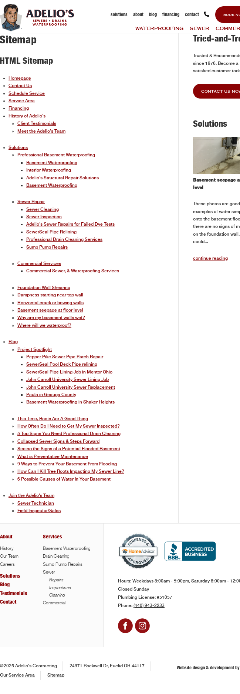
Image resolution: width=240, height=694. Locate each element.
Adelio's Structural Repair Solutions (62, 177)
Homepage (20, 78)
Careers (7, 564)
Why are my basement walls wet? (51, 317)
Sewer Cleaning (42, 209)
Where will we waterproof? (44, 325)
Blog (153, 14)
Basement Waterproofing (51, 162)
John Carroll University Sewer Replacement (70, 387)
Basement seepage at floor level (50, 310)
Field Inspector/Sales (39, 510)
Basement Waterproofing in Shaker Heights (70, 402)
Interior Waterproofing (48, 170)
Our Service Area (17, 675)
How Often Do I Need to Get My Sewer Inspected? (68, 426)
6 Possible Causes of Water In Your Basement (64, 479)
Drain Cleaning (56, 556)
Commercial (54, 603)
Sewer (199, 28)
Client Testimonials (36, 123)
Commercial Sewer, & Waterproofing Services (72, 270)
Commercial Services (39, 263)
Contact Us (20, 85)
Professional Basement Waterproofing (56, 154)
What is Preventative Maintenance (52, 456)
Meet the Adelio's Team (41, 131)
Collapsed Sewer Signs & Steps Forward (58, 441)
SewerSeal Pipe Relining (51, 232)
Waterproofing (159, 28)
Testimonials (13, 593)
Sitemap (55, 675)
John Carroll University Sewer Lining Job (67, 379)
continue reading (210, 258)
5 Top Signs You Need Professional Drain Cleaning (69, 433)
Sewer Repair (31, 201)
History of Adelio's (27, 116)
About (138, 14)
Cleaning (57, 595)
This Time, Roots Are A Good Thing (52, 418)
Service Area (22, 100)
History (7, 549)
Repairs (56, 579)
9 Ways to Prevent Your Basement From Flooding (67, 463)
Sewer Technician (35, 503)
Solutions (119, 14)
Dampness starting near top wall (50, 295)
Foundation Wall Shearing (43, 287)
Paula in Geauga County (51, 394)
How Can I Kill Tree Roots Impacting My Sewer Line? (70, 471)
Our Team (9, 556)
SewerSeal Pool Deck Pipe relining (61, 364)
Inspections (60, 587)
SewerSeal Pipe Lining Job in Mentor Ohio (69, 372)
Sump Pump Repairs (47, 247)
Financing (170, 14)
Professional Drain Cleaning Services (64, 239)
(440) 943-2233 (149, 605)
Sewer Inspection (44, 216)
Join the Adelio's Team (31, 495)
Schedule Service (27, 93)
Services (52, 536)
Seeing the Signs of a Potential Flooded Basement (68, 448)
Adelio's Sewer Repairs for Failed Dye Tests (70, 224)
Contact (192, 14)
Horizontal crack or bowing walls (50, 302)
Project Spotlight (34, 349)
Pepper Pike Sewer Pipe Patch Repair (64, 356)
